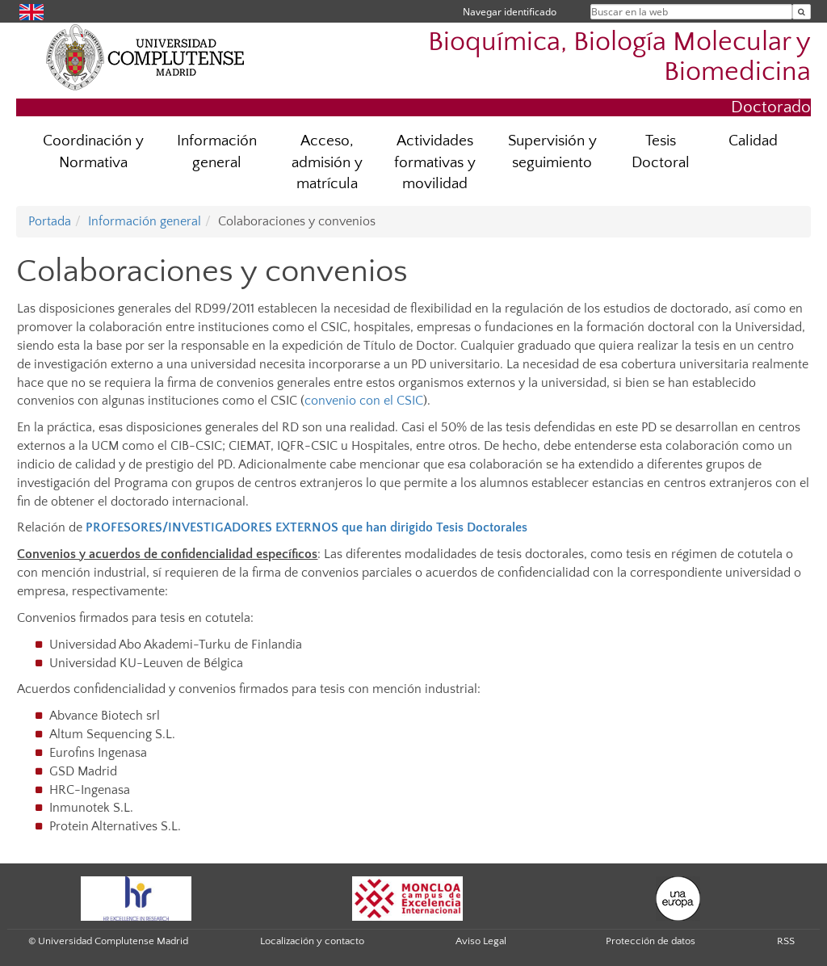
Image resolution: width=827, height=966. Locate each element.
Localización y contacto (312, 941)
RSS (786, 941)
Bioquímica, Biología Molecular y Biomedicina (619, 57)
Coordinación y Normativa (93, 151)
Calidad (753, 140)
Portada (49, 221)
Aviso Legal (480, 941)
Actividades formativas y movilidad (435, 162)
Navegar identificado (509, 12)
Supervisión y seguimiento (552, 151)
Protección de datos (650, 941)
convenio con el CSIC (363, 400)
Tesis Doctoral (661, 151)
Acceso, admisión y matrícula (327, 162)
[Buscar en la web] (801, 11)
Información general (217, 151)
